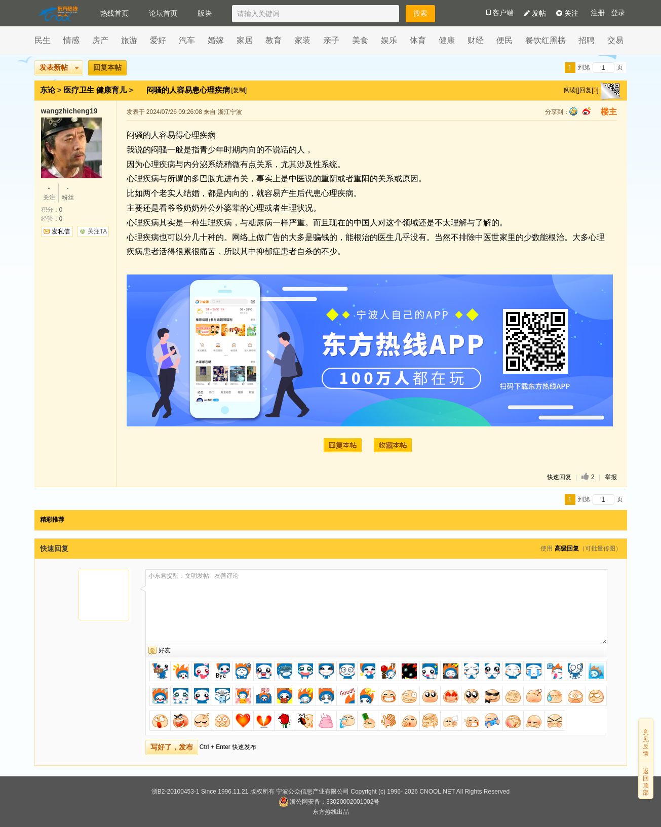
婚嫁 (216, 40)
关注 (567, 13)
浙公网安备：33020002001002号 (329, 802)
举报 (611, 477)
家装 (302, 40)
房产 (100, 40)
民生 (42, 40)
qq (573, 111)
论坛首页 (163, 13)
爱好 (158, 40)
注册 (598, 13)
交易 (615, 40)
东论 (47, 90)
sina (586, 111)
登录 (618, 13)
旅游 (129, 40)
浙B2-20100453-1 (175, 791)
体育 (418, 40)
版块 (205, 13)
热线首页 (114, 13)
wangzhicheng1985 (69, 111)
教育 (273, 40)
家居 (245, 40)
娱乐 (389, 40)
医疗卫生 (79, 90)
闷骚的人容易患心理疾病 (189, 90)
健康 (447, 40)
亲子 (331, 40)
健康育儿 (111, 90)
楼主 (609, 111)
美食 (360, 40)
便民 (504, 40)
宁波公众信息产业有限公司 (312, 791)
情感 (71, 40)
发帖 (535, 13)
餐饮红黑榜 (545, 40)
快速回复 (559, 477)
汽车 (187, 40)
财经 (476, 40)
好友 (165, 650)
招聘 (586, 40)
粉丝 (68, 192)
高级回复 (567, 548)
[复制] (239, 90)
